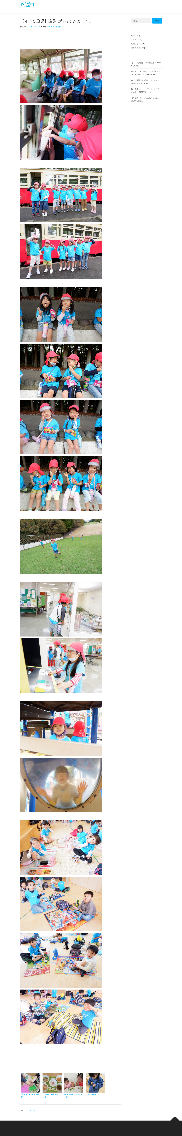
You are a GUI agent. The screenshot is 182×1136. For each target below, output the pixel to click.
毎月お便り (135, 48)
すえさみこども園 (54, 27)
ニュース (134, 39)
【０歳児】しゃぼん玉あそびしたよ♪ (146, 97)
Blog (32, 1110)
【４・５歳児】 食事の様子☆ (143, 62)
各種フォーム (136, 43)
